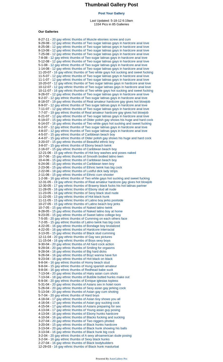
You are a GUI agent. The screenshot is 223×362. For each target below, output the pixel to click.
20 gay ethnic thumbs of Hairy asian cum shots (85, 273)
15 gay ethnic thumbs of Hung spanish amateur (83, 266)
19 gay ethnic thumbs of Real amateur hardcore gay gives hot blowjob (101, 101)
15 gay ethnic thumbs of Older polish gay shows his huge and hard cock (102, 120)
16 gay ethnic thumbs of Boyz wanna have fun (84, 255)
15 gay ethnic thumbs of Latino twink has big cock (85, 222)
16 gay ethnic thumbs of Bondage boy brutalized (86, 226)
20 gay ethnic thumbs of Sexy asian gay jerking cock (89, 288)
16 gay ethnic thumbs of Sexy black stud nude (86, 193)
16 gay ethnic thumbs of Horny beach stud (80, 262)
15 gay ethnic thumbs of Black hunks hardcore (84, 324)
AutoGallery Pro (118, 358)
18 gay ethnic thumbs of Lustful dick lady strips (85, 171)
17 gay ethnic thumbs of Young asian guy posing (86, 310)
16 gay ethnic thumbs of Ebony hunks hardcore (85, 313)
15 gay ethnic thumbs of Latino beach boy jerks (87, 204)
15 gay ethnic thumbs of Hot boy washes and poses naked (95, 153)
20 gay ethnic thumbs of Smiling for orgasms (83, 248)
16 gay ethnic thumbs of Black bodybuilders (82, 343)
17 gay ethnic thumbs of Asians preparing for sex (86, 306)
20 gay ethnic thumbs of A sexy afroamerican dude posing (91, 335)
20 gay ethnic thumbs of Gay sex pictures (83, 237)
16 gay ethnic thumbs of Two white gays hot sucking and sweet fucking (103, 72)
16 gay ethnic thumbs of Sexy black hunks (80, 339)
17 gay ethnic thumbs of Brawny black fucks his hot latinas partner (100, 185)
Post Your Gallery (111, 13)
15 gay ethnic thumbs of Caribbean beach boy (82, 134)
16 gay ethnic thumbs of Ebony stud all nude (85, 189)
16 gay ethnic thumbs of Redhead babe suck (81, 270)
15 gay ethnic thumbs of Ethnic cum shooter (83, 174)
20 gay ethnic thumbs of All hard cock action (83, 244)
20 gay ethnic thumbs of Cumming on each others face (88, 218)
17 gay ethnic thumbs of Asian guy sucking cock (85, 302)
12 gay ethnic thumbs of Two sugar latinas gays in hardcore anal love (100, 43)
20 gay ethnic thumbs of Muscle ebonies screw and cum (91, 39)
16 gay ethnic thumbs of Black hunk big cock (83, 332)
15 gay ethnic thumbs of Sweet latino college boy (86, 215)
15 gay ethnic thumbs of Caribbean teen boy (83, 164)
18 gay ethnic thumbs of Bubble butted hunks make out (90, 277)
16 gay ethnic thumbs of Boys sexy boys (82, 240)
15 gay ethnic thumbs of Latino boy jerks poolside (88, 200)
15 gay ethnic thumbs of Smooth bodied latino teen (88, 156)
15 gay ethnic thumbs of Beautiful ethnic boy (83, 142)
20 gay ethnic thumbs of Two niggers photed (83, 321)
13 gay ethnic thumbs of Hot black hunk (81, 196)
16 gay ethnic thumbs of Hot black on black (82, 259)
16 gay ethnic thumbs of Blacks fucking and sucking (88, 317)
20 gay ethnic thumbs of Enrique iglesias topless (84, 281)
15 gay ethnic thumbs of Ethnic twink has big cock (87, 167)
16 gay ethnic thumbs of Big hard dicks (79, 251)
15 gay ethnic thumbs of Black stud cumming (83, 233)
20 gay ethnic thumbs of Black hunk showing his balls (89, 328)
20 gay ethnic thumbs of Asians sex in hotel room (86, 284)
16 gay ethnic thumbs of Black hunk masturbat (86, 346)
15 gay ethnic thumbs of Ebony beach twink (81, 145)
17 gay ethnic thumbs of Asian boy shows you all (86, 299)
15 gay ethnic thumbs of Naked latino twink (82, 207)
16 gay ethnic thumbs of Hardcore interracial (83, 229)
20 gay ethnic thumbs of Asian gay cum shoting (85, 292)
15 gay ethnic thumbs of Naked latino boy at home (87, 211)
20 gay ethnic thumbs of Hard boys (74, 295)
